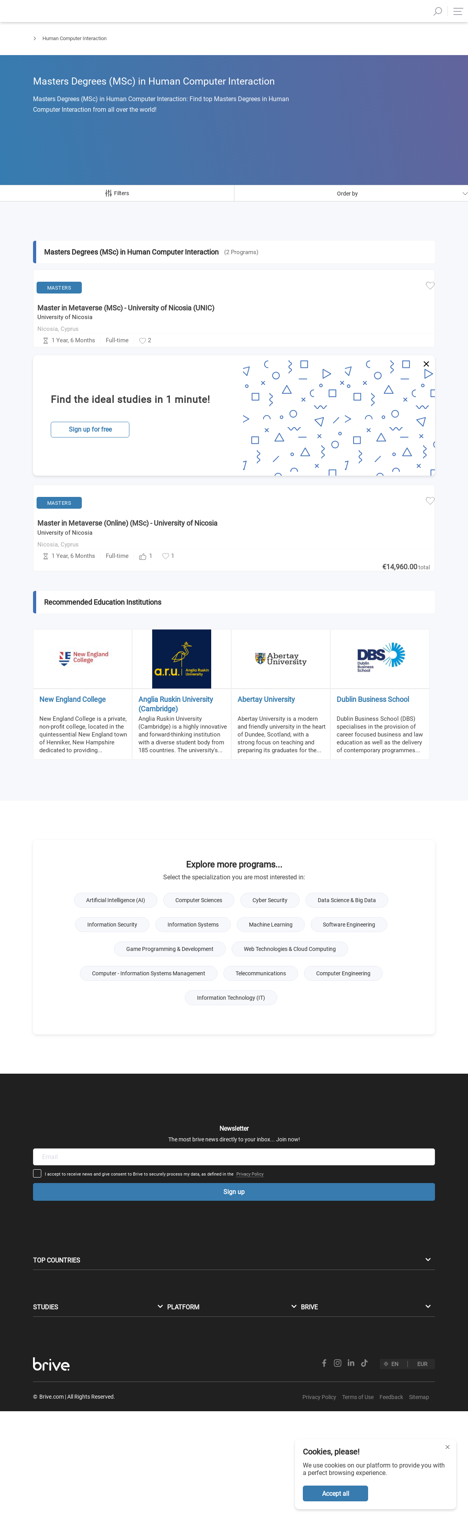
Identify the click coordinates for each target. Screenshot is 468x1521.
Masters (42, 45)
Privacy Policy (311, 1150)
